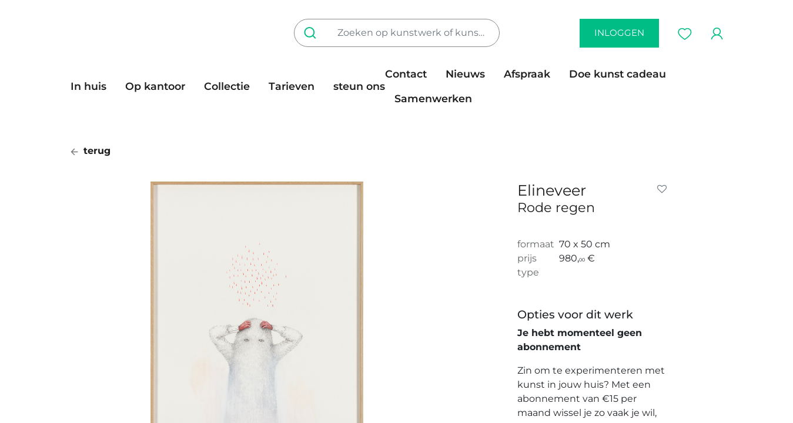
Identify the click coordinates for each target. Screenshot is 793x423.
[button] (664, 189)
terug (91, 150)
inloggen (619, 32)
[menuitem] (93, 86)
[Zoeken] (312, 32)
